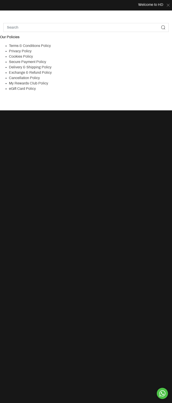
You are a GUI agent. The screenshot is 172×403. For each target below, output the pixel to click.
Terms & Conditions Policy (30, 46)
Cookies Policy (21, 56)
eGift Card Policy (22, 88)
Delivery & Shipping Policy (30, 67)
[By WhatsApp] (162, 393)
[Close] (168, 5)
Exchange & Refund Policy (30, 72)
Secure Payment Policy (27, 62)
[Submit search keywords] (163, 27)
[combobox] (86, 27)
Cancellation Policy (24, 78)
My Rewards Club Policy (28, 83)
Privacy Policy (20, 51)
